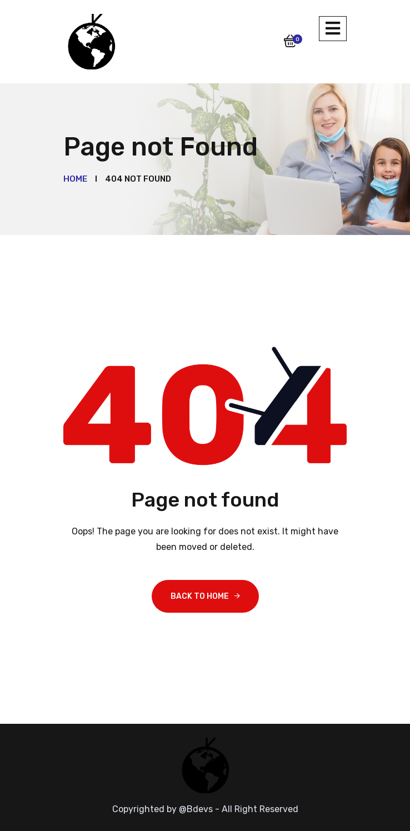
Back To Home (200, 596)
